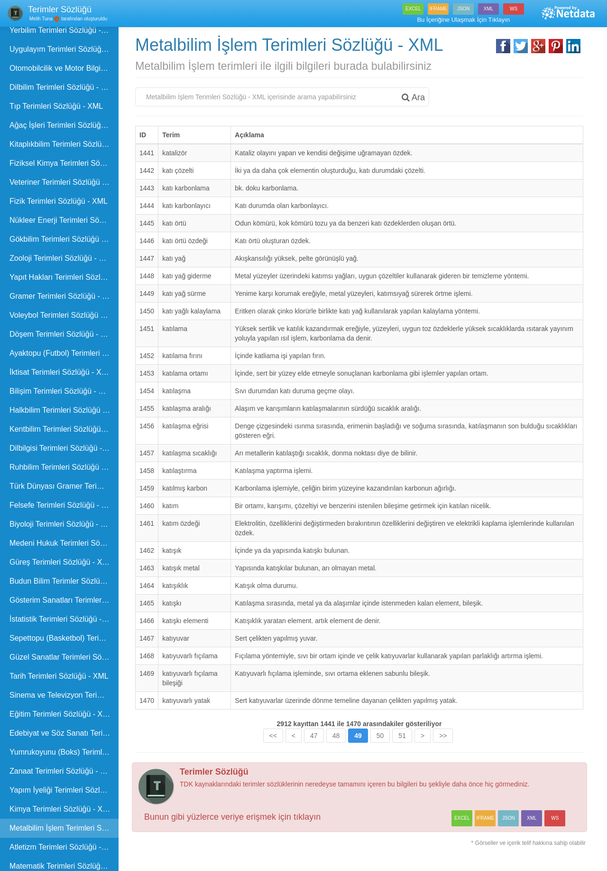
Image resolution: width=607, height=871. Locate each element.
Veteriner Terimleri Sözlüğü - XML (64, 182)
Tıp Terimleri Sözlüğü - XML (56, 106)
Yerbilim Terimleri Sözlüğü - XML (64, 30)
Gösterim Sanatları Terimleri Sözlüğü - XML (64, 600)
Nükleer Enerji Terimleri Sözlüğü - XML (64, 220)
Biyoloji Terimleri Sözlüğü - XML (62, 524)
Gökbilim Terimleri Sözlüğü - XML (64, 239)
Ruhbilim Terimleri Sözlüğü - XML (64, 467)
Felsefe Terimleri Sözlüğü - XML (63, 505)
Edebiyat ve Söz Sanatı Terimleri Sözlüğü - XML (64, 733)
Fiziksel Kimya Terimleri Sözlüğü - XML (64, 163)
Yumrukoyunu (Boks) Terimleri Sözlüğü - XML (64, 752)
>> (443, 735)
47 (314, 735)
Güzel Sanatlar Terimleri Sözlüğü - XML (64, 657)
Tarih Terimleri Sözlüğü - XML (59, 676)
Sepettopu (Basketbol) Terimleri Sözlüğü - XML (64, 638)
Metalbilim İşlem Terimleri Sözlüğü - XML (64, 828)
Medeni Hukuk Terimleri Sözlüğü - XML (64, 543)
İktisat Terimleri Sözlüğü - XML (60, 372)
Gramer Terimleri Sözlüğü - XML (63, 296)
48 (336, 735)
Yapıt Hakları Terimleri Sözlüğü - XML (64, 277)
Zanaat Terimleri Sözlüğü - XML (62, 771)
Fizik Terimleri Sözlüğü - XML (58, 201)
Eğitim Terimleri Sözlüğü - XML (61, 714)
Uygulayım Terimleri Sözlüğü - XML (64, 49)
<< (273, 735)
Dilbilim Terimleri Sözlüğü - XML (63, 87)
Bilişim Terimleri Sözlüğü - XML (61, 391)
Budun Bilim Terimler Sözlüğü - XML (64, 581)
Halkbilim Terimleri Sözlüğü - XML (64, 410)
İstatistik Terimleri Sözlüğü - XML (64, 619)
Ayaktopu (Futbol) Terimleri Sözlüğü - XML (64, 353)
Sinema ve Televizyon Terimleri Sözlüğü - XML (64, 695)
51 (402, 735)
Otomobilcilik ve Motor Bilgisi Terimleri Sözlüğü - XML (64, 68)
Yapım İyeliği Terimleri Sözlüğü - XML (64, 790)
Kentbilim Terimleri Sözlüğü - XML (64, 429)
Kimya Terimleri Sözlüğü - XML (61, 809)
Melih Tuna (40, 18)
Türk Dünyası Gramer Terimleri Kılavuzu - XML (64, 486)
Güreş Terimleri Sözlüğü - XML (61, 562)
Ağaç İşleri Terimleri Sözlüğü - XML (64, 125)
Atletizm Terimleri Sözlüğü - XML (64, 847)
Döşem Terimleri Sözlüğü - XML (62, 334)
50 (380, 735)
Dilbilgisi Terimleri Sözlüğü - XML (64, 448)
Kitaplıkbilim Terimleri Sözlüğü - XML (64, 144)
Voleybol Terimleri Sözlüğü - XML (64, 315)
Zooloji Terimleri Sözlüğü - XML (61, 258)
